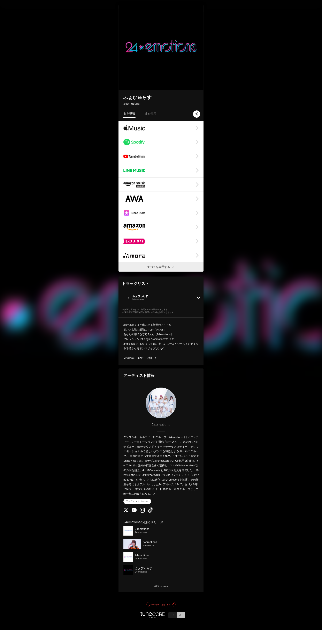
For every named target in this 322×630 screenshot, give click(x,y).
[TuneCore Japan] (152, 617)
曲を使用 (150, 113)
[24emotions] (161, 403)
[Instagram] (142, 511)
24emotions (131, 103)
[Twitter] (125, 511)
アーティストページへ (137, 501)
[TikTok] (150, 511)
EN (173, 614)
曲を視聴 (129, 113)
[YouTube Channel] (134, 510)
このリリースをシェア (161, 604)
